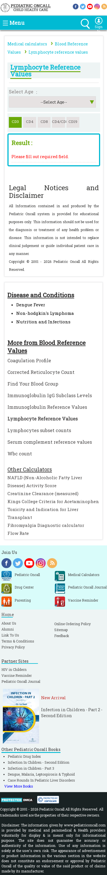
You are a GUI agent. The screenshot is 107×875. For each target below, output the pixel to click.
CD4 (29, 121)
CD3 (15, 121)
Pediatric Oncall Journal (20, 681)
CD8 (44, 121)
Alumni (7, 629)
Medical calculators (27, 44)
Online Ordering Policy (72, 623)
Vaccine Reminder (16, 675)
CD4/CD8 (58, 121)
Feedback (61, 635)
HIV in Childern (14, 669)
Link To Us (10, 635)
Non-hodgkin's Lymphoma (45, 313)
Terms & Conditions (17, 641)
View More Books (18, 786)
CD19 (72, 121)
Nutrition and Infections (43, 322)
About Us (8, 623)
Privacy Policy (13, 647)
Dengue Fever (30, 304)
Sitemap (61, 629)
